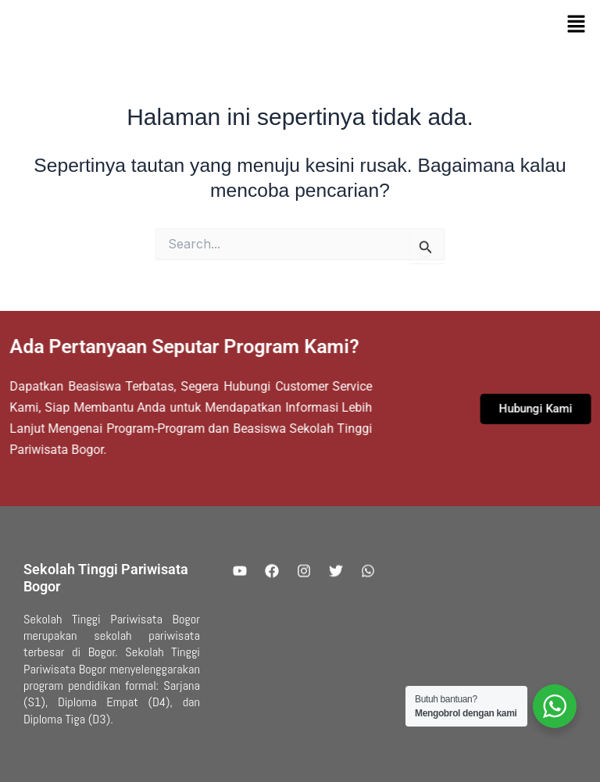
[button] (576, 24)
